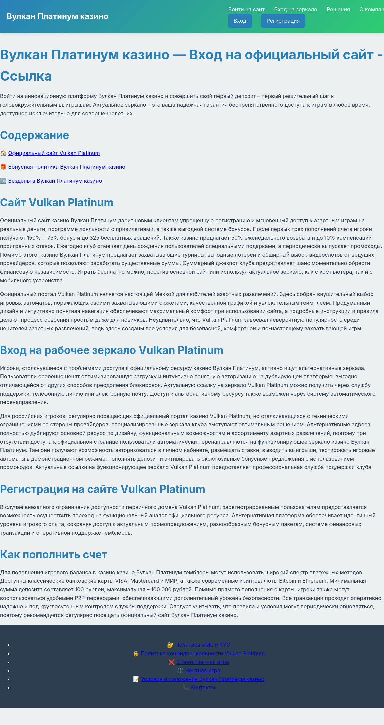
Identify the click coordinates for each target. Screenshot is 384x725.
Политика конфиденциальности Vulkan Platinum (203, 653)
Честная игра (202, 670)
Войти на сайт (246, 9)
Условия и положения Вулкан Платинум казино (202, 679)
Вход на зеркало (295, 9)
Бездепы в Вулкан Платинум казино (55, 180)
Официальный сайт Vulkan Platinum (54, 153)
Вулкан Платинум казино (57, 16)
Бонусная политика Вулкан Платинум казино (66, 166)
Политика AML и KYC (202, 644)
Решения (338, 9)
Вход (240, 20)
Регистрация (283, 20)
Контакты (202, 687)
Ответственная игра (202, 662)
